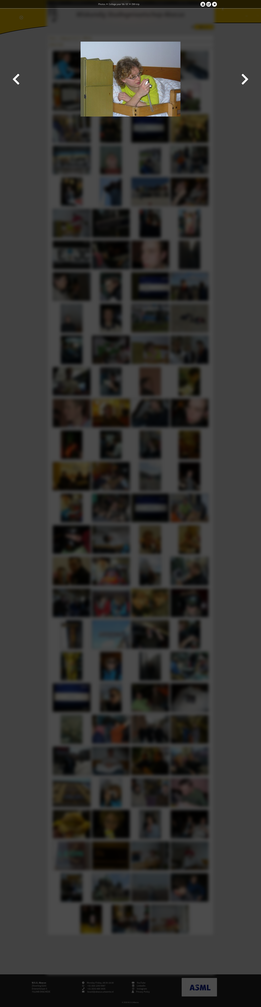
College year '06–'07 (118, 4)
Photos (101, 4)
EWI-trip (135, 4)
